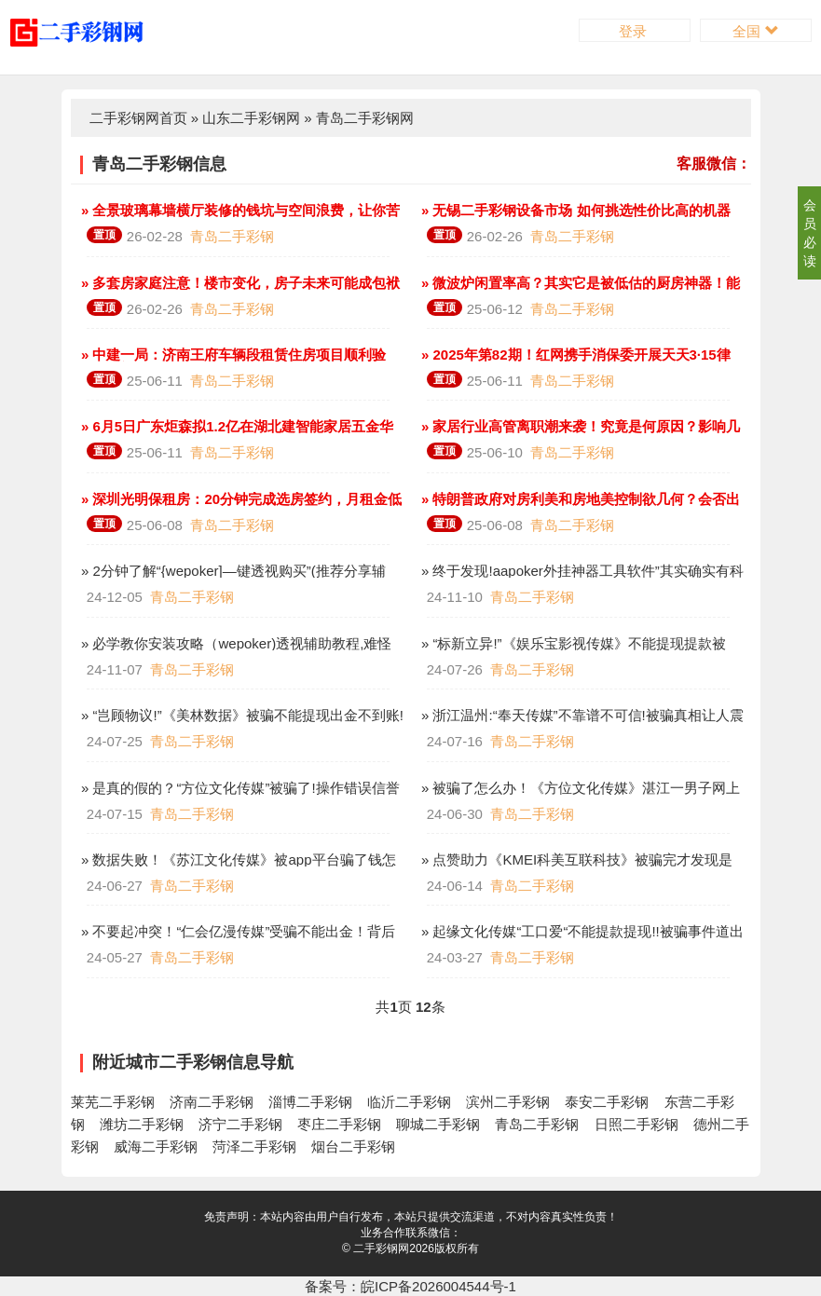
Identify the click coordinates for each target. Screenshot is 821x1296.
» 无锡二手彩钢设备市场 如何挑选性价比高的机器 (574, 210)
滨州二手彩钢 (508, 1102)
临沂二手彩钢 (409, 1102)
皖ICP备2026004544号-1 (438, 1286)
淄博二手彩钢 (310, 1102)
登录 (634, 31)
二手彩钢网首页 (138, 118)
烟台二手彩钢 (353, 1146)
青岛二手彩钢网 (365, 118)
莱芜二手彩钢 (113, 1102)
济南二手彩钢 (211, 1102)
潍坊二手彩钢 (142, 1124)
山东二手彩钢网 (251, 118)
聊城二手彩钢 (438, 1124)
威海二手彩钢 (156, 1146)
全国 (755, 31)
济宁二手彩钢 (240, 1124)
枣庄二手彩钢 (339, 1124)
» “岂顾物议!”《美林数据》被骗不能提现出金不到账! (240, 715)
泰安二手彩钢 (607, 1102)
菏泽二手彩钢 (254, 1146)
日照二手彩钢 (636, 1124)
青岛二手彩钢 (232, 236)
